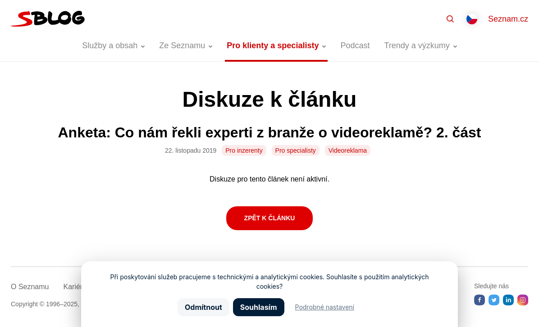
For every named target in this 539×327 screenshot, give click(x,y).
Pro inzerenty (243, 150)
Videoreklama (348, 150)
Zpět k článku (269, 218)
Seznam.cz (508, 18)
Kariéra (75, 287)
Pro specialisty (295, 150)
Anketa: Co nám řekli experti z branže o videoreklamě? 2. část (269, 132)
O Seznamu (30, 287)
